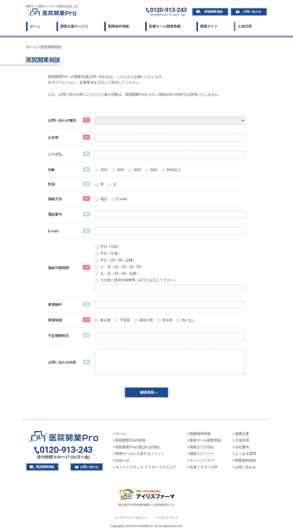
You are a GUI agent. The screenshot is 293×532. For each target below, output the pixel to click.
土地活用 (245, 26)
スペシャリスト (202, 460)
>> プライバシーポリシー (131, 517)
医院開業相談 (213, 11)
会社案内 (242, 447)
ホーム (35, 26)
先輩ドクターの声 (204, 467)
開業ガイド (209, 26)
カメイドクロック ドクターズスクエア (145, 467)
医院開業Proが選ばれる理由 (137, 447)
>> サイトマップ (167, 517)
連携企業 (242, 434)
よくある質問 (245, 453)
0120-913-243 (168, 10)
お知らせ (122, 460)
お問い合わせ (252, 11)
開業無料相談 (245, 460)
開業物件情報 (118, 26)
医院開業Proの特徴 (130, 440)
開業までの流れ (202, 447)
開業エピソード (202, 453)
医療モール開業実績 (164, 26)
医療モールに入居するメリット (139, 453)
